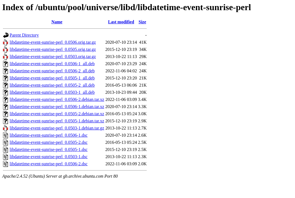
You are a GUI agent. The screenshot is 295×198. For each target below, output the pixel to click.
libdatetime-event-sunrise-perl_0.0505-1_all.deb (52, 78)
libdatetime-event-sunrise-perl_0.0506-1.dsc (48, 135)
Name (56, 22)
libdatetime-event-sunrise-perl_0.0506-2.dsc (48, 163)
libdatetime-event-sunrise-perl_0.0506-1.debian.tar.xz (57, 106)
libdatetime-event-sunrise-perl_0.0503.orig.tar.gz (53, 56)
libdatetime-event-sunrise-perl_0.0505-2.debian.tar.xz (57, 113)
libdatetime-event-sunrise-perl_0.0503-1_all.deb (52, 92)
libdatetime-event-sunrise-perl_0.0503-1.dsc (48, 156)
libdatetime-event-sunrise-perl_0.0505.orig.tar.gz (53, 49)
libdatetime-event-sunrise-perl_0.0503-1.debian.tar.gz (57, 128)
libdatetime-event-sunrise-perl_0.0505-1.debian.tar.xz (57, 121)
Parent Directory (24, 35)
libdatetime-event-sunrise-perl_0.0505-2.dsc (48, 142)
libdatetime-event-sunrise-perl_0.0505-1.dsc (48, 149)
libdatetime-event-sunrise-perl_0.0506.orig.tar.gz (53, 42)
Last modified (121, 22)
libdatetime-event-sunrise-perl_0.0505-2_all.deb (52, 85)
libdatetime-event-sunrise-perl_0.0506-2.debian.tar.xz (57, 99)
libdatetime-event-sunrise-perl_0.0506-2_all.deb (52, 70)
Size (142, 22)
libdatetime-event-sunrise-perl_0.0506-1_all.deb (52, 63)
